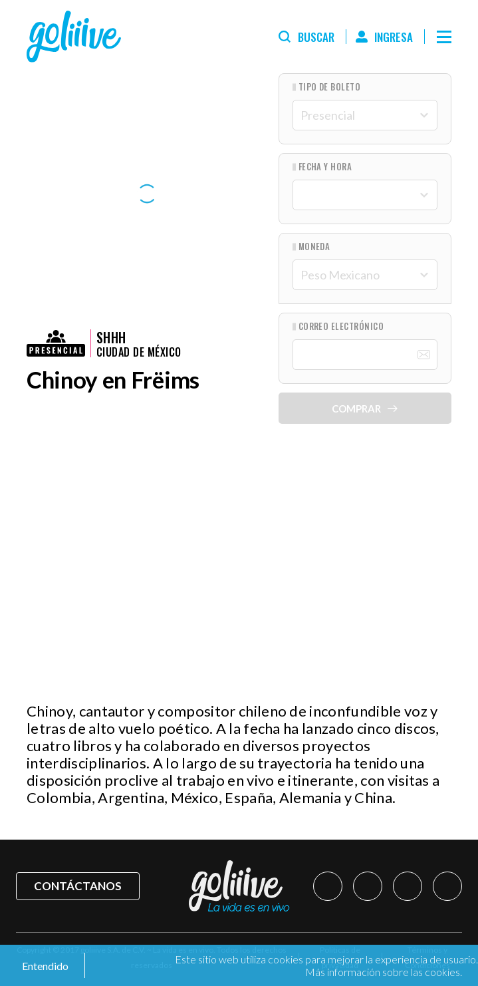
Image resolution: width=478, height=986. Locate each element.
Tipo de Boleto (330, 87)
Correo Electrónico (341, 326)
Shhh (111, 337)
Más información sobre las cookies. (383, 971)
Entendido (44, 965)
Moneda (314, 246)
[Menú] (444, 36)
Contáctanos (78, 886)
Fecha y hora (325, 166)
